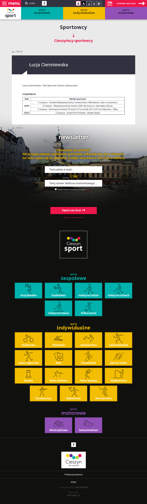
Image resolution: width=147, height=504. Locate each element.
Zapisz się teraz (73, 210)
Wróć (19, 52)
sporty (42, 11)
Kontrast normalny (78, 3)
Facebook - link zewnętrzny (44, 4)
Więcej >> (89, 189)
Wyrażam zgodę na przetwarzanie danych (71, 189)
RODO (73, 482)
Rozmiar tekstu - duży (99, 3)
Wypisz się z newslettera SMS (73, 217)
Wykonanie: (73, 493)
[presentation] (73, 198)
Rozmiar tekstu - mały (89, 3)
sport (10, 15)
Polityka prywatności (73, 474)
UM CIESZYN (81, 487)
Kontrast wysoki (83, 3)
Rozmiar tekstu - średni (94, 3)
